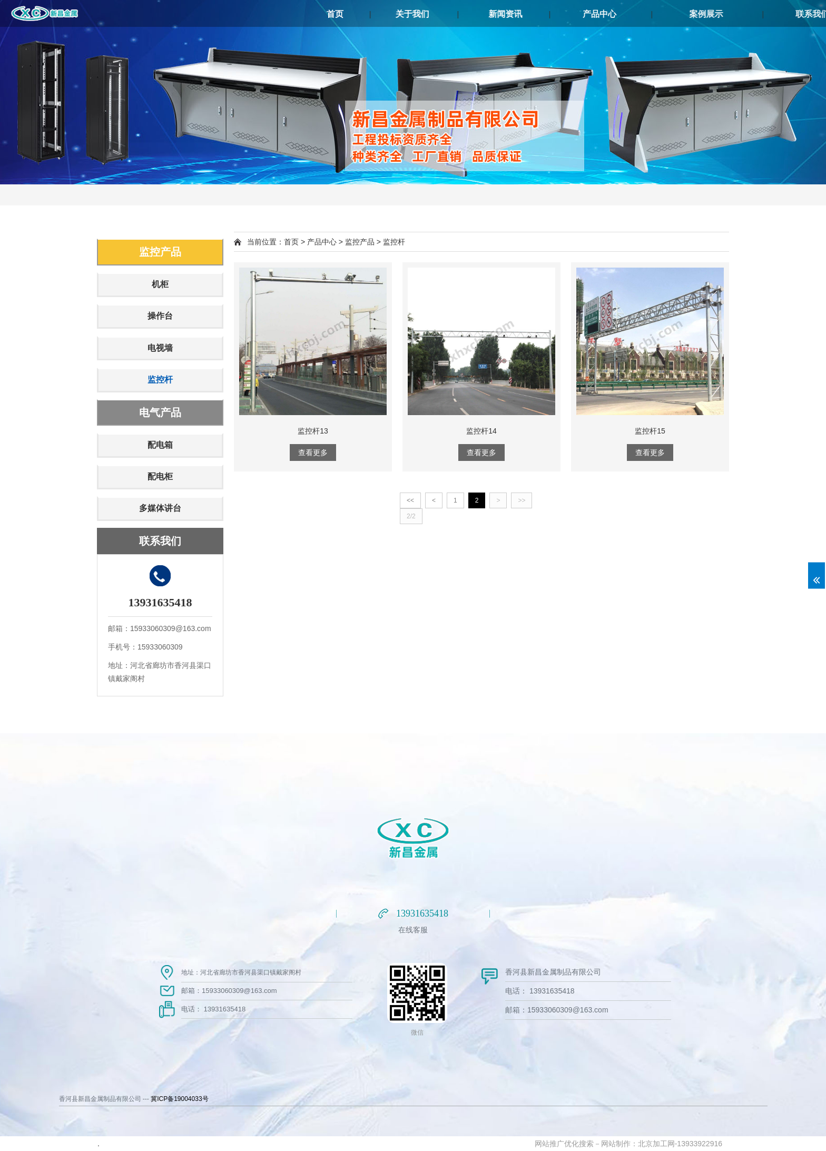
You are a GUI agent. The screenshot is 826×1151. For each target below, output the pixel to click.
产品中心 (662, 13)
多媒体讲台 (160, 508)
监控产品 (160, 252)
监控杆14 (481, 431)
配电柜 (160, 476)
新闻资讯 (554, 13)
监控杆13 (313, 431)
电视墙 (160, 347)
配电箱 (160, 444)
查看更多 (313, 452)
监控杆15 (650, 431)
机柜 (160, 284)
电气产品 (160, 412)
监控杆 (160, 379)
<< (410, 500)
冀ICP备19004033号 (179, 1099)
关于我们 (446, 13)
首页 (358, 13)
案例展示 (790, 13)
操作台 (160, 315)
